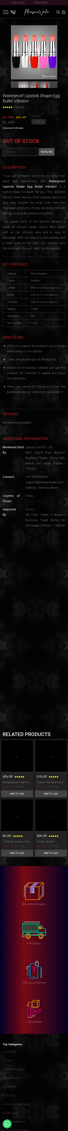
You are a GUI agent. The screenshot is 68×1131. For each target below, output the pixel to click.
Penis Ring (11, 1113)
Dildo (8, 1060)
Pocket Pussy (13, 1078)
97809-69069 (40, 2)
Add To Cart (17, 793)
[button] (23, 86)
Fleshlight (11, 1086)
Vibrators (11, 1051)
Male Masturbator (15, 1069)
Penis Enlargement (16, 1121)
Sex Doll (10, 1095)
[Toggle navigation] (6, 12)
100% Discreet (18, 2)
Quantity (36, 115)
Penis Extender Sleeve (17, 1104)
